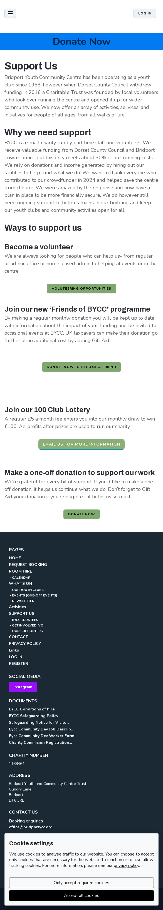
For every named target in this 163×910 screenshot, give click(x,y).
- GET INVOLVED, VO (26, 625)
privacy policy (126, 865)
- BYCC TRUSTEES (23, 620)
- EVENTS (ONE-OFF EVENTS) (33, 595)
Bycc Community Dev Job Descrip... (41, 729)
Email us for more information (81, 444)
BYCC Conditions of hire (32, 709)
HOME (15, 558)
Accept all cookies (81, 895)
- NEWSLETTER (21, 601)
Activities (17, 607)
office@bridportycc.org (31, 827)
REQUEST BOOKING (28, 564)
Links (14, 650)
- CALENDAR (19, 577)
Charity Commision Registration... (40, 742)
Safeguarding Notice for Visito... (39, 722)
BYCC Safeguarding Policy (33, 715)
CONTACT (18, 637)
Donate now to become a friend (81, 367)
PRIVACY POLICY (25, 643)
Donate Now (82, 41)
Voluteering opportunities (82, 288)
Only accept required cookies (81, 883)
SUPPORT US (21, 613)
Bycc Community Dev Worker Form (41, 736)
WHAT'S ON (20, 583)
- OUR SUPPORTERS (26, 631)
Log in (145, 13)
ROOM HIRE (20, 571)
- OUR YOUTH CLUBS (26, 590)
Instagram (22, 687)
